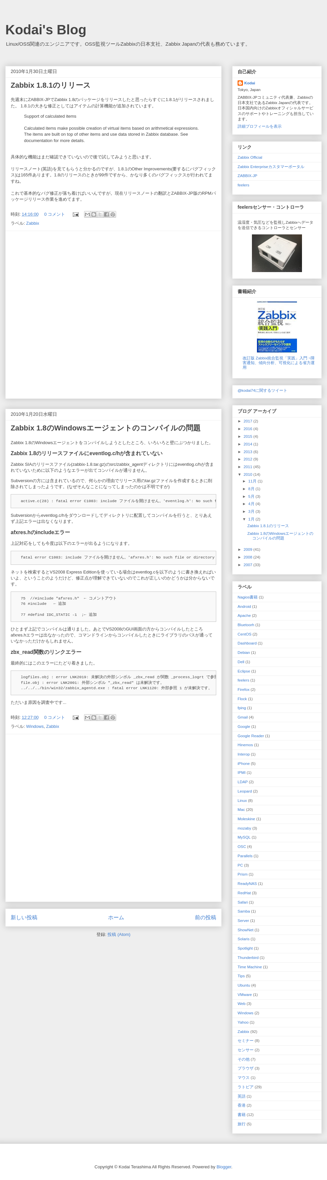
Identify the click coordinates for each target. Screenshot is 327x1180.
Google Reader (251, 736)
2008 (248, 557)
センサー (246, 1050)
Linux (242, 800)
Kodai (249, 83)
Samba (244, 911)
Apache (244, 615)
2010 (248, 474)
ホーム (116, 917)
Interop (244, 754)
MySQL (244, 837)
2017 (248, 421)
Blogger (224, 1166)
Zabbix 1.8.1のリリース (51, 85)
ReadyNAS (247, 883)
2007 (248, 564)
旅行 (242, 1124)
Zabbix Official (250, 157)
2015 (248, 436)
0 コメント (54, 214)
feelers (243, 185)
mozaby (244, 828)
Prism (243, 874)
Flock (242, 699)
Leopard (245, 791)
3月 (252, 511)
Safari (243, 902)
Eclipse (244, 671)
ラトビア (246, 1087)
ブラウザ (246, 1068)
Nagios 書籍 (248, 597)
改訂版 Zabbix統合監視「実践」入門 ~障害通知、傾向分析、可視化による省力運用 (279, 362)
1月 (252, 519)
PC (240, 865)
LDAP (243, 782)
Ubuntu (244, 985)
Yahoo (243, 1022)
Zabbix (32, 223)
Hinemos (245, 745)
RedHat (244, 893)
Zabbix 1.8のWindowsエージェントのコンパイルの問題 (106, 428)
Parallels (245, 856)
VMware (245, 994)
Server (243, 920)
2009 (248, 549)
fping (242, 708)
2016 (248, 428)
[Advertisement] (78, 314)
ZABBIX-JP (247, 175)
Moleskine (246, 819)
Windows (35, 726)
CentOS (245, 634)
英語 (242, 1096)
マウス (244, 1077)
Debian (244, 652)
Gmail (243, 717)
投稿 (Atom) (118, 934)
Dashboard (247, 643)
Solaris (244, 939)
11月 (253, 481)
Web (242, 1003)
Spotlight (245, 948)
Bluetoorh (246, 625)
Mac (241, 809)
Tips (241, 976)
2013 (248, 451)
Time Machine (250, 967)
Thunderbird (248, 957)
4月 (252, 503)
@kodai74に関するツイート (262, 390)
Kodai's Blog (45, 29)
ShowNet (245, 930)
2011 (248, 466)
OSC (242, 846)
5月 (252, 496)
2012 (248, 459)
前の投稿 (205, 917)
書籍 (242, 1114)
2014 (248, 444)
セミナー (246, 1040)
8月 (252, 488)
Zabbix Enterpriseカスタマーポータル (271, 166)
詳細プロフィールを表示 (260, 126)
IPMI (242, 772)
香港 (242, 1105)
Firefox (244, 689)
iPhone (244, 763)
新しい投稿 (24, 917)
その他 (244, 1059)
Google (244, 726)
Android (244, 606)
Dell (241, 662)
